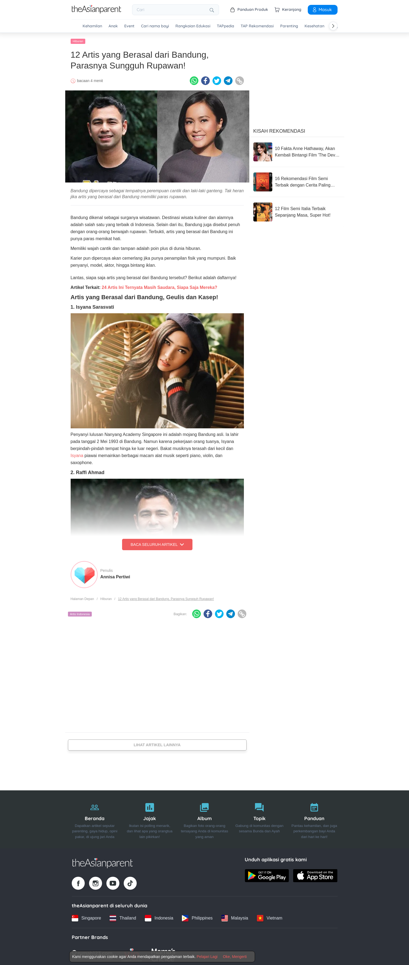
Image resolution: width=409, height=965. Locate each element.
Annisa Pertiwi (115, 575)
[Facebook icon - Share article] (205, 79)
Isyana (77, 454)
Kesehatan (314, 26)
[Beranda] (95, 818)
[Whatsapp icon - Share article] (194, 79)
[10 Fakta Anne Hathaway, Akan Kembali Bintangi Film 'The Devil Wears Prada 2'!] (296, 150)
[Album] (204, 818)
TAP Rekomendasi (257, 26)
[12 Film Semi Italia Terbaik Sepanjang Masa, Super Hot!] (296, 210)
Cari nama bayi (155, 26)
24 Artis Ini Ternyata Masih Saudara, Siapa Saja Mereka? (159, 286)
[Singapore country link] (86, 917)
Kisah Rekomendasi (279, 129)
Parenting (289, 26)
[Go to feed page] (96, 12)
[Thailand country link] (123, 917)
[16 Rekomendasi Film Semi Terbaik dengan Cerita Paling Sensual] (296, 180)
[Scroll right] (333, 26)
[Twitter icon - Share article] (216, 79)
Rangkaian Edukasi (192, 26)
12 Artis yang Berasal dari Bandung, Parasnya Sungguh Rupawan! (166, 597)
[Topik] (259, 818)
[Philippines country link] (197, 917)
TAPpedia (225, 26)
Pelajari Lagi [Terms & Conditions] (207, 956)
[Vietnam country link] (269, 917)
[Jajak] (149, 818)
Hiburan (78, 39)
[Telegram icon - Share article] (228, 79)
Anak (113, 26)
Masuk (322, 9)
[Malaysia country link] (234, 917)
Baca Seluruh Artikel (157, 543)
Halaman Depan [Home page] (82, 597)
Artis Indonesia (80, 612)
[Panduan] (314, 818)
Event (129, 26)
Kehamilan (92, 26)
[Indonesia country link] (159, 917)
